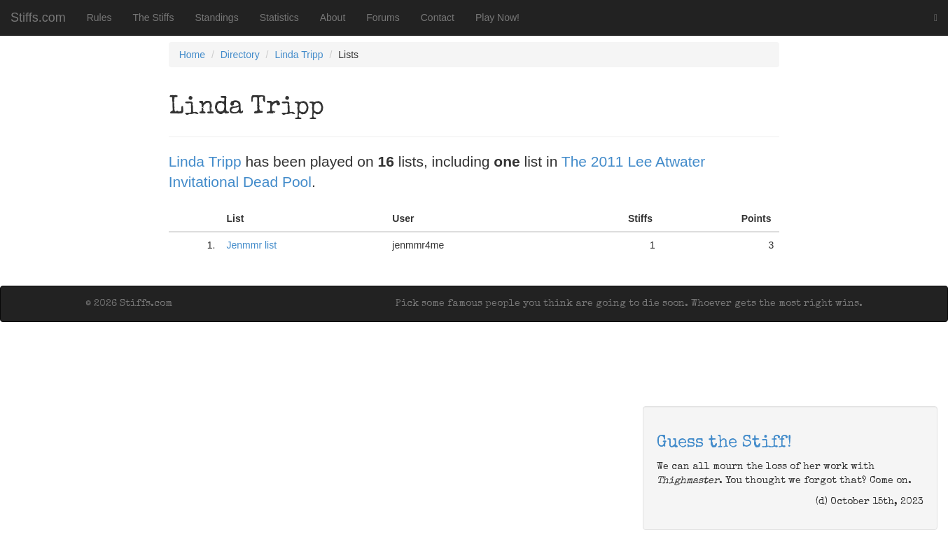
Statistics (279, 17)
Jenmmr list (252, 245)
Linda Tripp (298, 54)
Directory (240, 54)
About (333, 17)
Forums (382, 17)
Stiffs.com (38, 18)
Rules (99, 17)
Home (192, 54)
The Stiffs (153, 17)
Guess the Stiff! (724, 443)
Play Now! (497, 17)
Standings (216, 17)
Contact (437, 17)
